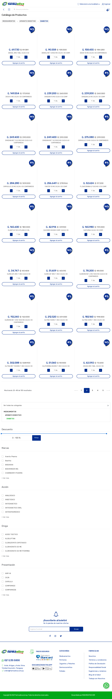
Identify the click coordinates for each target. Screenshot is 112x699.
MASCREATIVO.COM (88, 695)
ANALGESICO (10, 496)
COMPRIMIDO (10, 586)
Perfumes (63, 660)
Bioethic (8, 461)
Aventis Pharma (11, 457)
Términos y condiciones (98, 660)
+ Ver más (5, 478)
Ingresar (106, 4)
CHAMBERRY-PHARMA (13, 473)
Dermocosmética (65, 667)
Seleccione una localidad (88, 4)
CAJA (7, 578)
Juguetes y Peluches (67, 664)
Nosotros (92, 656)
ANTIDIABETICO (11, 504)
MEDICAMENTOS (9, 21)
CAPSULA (9, 582)
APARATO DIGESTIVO (28, 21)
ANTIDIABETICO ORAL (13, 508)
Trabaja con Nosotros (97, 679)
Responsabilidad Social (97, 667)
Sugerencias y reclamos (97, 671)
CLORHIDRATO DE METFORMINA (17, 551)
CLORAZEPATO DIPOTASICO (15, 543)
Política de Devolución (97, 664)
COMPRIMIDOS (10, 590)
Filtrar (36, 438)
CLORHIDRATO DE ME (13, 547)
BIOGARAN (9, 465)
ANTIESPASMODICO (12, 512)
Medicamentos (64, 656)
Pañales (62, 671)
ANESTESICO (10, 500)
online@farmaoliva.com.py (13, 671)
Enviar (76, 629)
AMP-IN (8, 573)
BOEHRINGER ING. (11, 469)
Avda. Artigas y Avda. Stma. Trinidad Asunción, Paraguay (13, 666)
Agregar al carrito (19, 63)
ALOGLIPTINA (10, 539)
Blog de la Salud (95, 675)
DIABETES (44, 21)
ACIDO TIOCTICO (11, 534)
